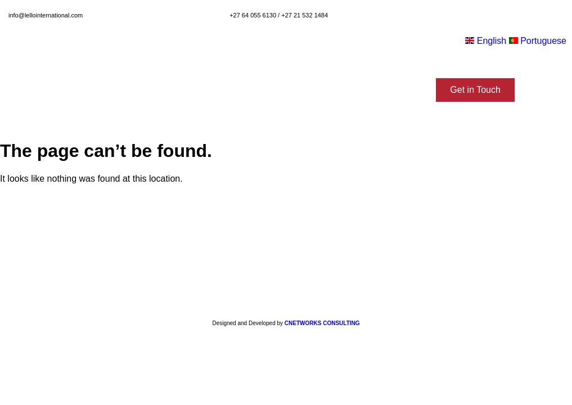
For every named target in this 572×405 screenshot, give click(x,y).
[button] (475, 90)
